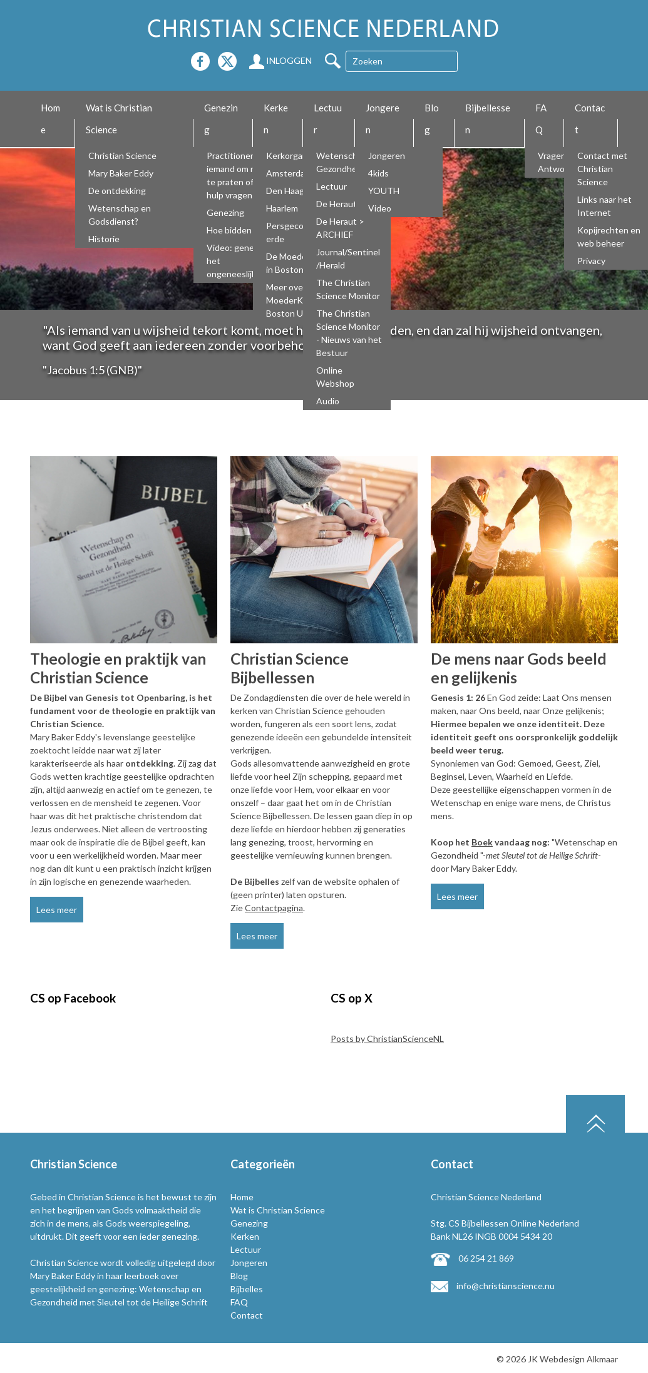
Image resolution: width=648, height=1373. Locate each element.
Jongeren (382, 118)
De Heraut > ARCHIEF (340, 228)
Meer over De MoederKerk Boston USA (292, 300)
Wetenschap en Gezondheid (347, 162)
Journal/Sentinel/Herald (348, 258)
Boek (482, 842)
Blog (431, 118)
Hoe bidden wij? (237, 230)
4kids (378, 173)
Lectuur (328, 118)
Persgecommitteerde (299, 232)
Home (50, 118)
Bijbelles (246, 1289)
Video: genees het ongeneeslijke (235, 260)
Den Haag (285, 190)
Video (379, 208)
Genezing (221, 118)
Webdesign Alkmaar (579, 1359)
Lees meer (56, 909)
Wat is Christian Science (119, 118)
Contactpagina (274, 907)
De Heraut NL (342, 203)
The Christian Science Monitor (348, 289)
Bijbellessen (487, 118)
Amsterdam (289, 173)
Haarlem (282, 208)
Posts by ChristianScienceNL (387, 1038)
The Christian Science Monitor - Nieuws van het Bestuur (349, 333)
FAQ (541, 118)
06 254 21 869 (472, 1258)
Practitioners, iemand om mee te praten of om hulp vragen (237, 175)
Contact (590, 118)
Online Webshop (335, 377)
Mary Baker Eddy (120, 173)
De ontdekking (117, 190)
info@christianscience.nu (493, 1285)
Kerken (276, 118)
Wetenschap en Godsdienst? (119, 215)
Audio (327, 401)
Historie (104, 238)
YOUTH (383, 190)
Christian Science (122, 155)
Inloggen (280, 60)
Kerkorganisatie (297, 155)
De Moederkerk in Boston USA (296, 263)
